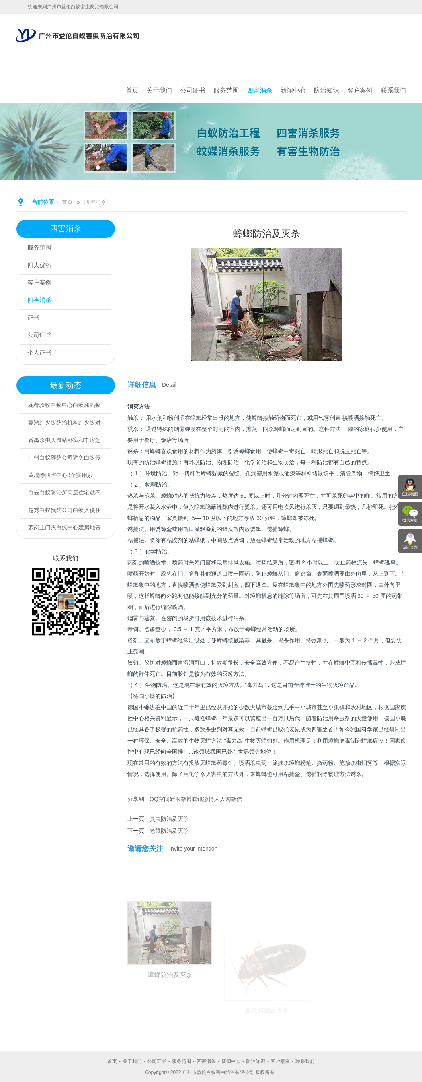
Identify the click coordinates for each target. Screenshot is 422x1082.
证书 (34, 318)
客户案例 (360, 90)
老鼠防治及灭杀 (169, 831)
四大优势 (41, 265)
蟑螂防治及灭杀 (170, 1016)
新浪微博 (181, 799)
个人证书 (41, 353)
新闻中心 (293, 90)
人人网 (222, 799)
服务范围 (226, 90)
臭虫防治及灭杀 (169, 819)
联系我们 (393, 90)
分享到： (138, 799)
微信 (236, 799)
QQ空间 (160, 799)
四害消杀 (259, 90)
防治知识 (326, 90)
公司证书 (192, 90)
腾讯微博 (203, 799)
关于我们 (159, 90)
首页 (132, 90)
